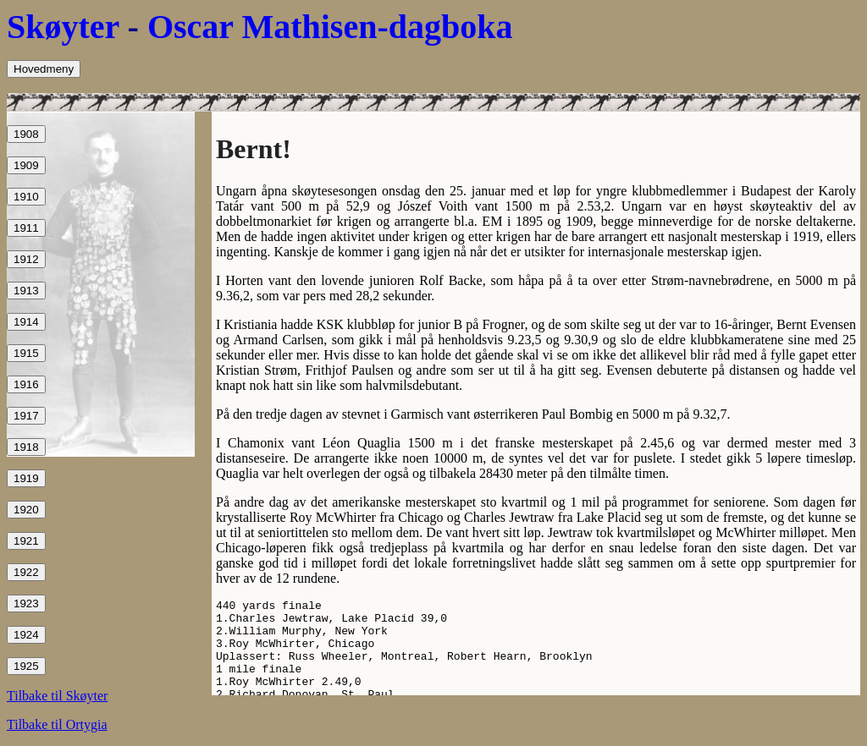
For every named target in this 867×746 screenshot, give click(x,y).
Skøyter (63, 27)
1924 (26, 634)
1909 (26, 165)
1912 (26, 259)
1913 (26, 290)
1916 (26, 384)
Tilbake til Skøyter (57, 695)
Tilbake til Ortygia (57, 724)
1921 (26, 541)
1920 (26, 509)
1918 (26, 447)
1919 (26, 478)
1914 (26, 321)
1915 (26, 353)
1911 (26, 228)
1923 (26, 603)
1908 (26, 134)
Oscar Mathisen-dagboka (330, 27)
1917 (26, 415)
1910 (26, 196)
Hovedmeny (44, 69)
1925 (26, 666)
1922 (26, 572)
